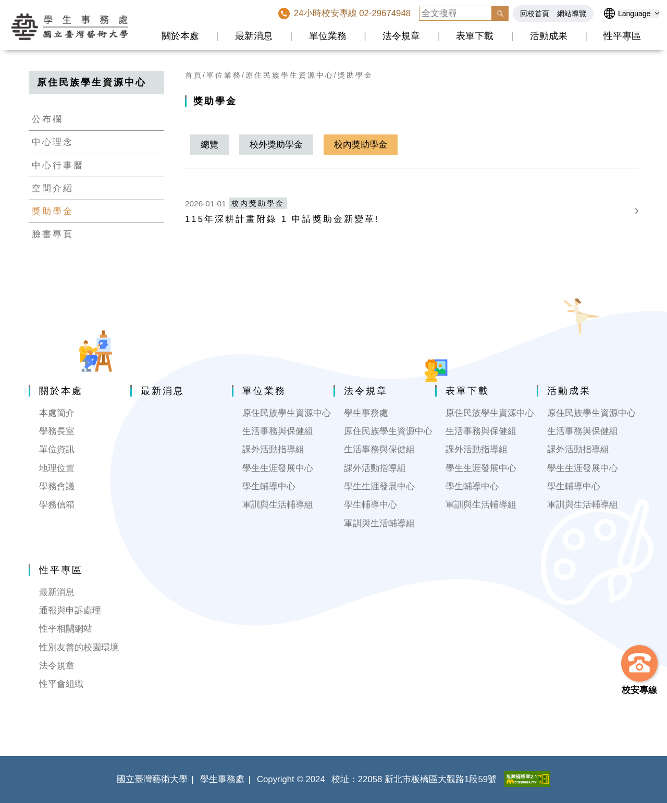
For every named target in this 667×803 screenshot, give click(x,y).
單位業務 (328, 36)
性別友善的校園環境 (79, 647)
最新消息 (254, 36)
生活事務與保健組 (277, 431)
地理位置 (57, 468)
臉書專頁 (52, 234)
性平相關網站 (65, 629)
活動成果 (548, 36)
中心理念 (52, 142)
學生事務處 (366, 413)
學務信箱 (57, 505)
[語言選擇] (638, 13)
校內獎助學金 (360, 145)
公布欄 (47, 119)
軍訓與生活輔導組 (277, 505)
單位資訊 (57, 449)
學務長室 (57, 431)
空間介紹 (52, 188)
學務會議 (57, 486)
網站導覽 (571, 13)
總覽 (209, 145)
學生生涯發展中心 (277, 468)
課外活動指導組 (273, 449)
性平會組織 (61, 684)
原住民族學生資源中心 (289, 75)
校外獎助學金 (276, 145)
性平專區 (622, 36)
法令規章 (401, 36)
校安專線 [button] (639, 690)
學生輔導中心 (268, 486)
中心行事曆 (58, 165)
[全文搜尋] (455, 13)
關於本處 (180, 36)
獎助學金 (52, 211)
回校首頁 (534, 13)
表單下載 (474, 36)
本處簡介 (57, 413)
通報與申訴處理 (70, 610)
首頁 (194, 75)
